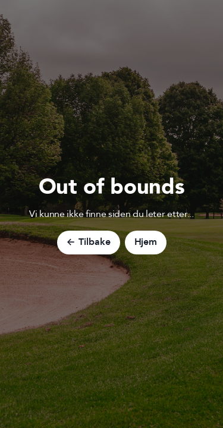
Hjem (145, 241)
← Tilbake (89, 241)
